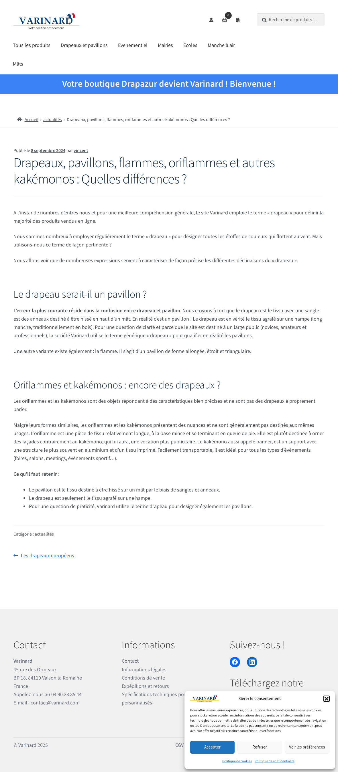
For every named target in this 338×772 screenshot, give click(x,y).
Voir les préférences (307, 747)
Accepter (212, 747)
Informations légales (144, 669)
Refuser (259, 747)
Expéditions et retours (145, 686)
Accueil (31, 120)
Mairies (165, 45)
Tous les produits (31, 45)
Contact (130, 661)
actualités (52, 120)
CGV (179, 745)
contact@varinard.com (55, 702)
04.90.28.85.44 (66, 694)
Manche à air (221, 45)
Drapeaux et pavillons (84, 45)
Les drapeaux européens (47, 555)
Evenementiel (133, 45)
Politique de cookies (237, 761)
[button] (326, 699)
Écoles (190, 45)
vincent (81, 150)
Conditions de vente (143, 678)
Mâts (18, 64)
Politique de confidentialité (274, 761)
